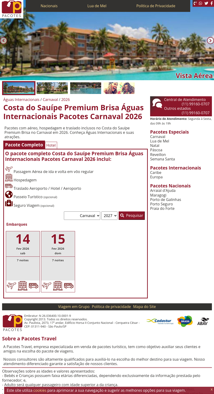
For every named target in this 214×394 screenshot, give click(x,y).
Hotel (51, 145)
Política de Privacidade (155, 5)
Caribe (155, 172)
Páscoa (156, 150)
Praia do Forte (162, 208)
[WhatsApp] (200, 3)
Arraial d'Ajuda (163, 190)
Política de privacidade (111, 306)
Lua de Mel (97, 5)
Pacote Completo (24, 145)
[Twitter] (206, 3)
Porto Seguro (161, 204)
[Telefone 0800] (195, 3)
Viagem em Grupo (74, 306)
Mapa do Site (144, 306)
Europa (156, 177)
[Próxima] (210, 40)
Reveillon (158, 154)
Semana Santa (162, 159)
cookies (39, 390)
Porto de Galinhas (165, 199)
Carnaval (157, 137)
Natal (154, 145)
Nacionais (49, 5)
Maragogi (158, 195)
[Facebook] (211, 3)
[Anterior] (3, 40)
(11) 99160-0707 (196, 104)
